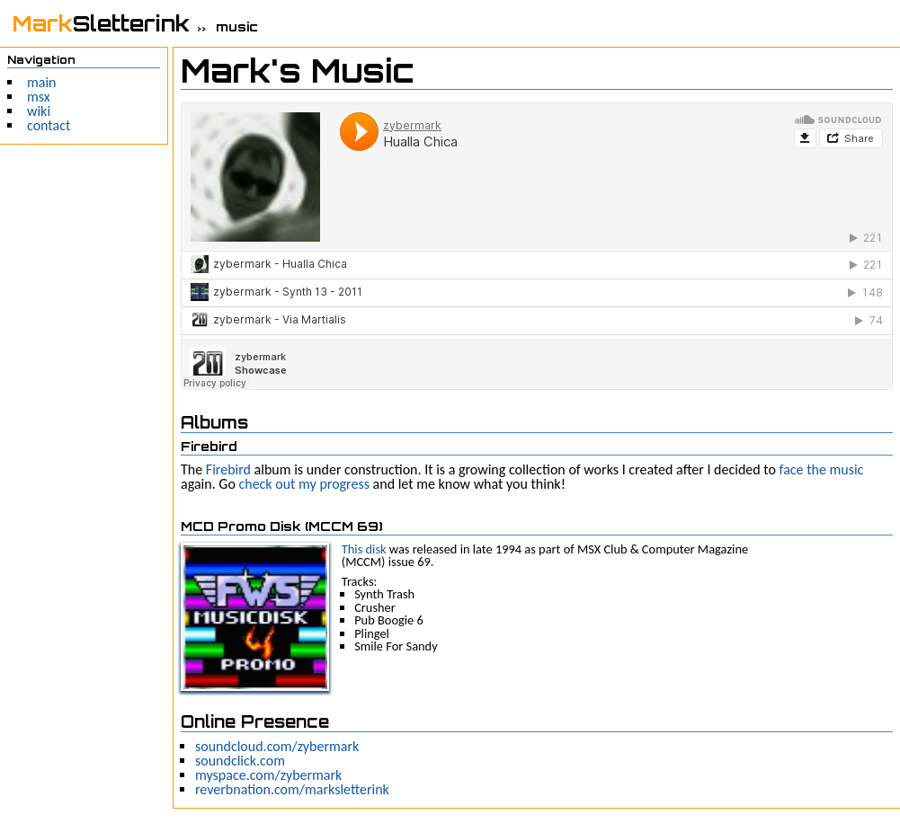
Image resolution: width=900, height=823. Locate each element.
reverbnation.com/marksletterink (292, 789)
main (42, 82)
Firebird (228, 469)
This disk (364, 549)
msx (38, 96)
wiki (38, 110)
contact (48, 125)
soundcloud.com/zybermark (277, 746)
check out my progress (304, 483)
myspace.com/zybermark (268, 774)
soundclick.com (240, 760)
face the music (822, 469)
